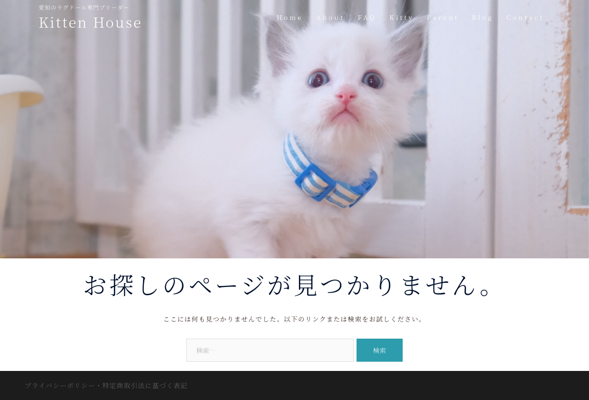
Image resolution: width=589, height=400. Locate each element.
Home (290, 17)
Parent (443, 17)
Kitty (401, 17)
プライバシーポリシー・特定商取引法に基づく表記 (106, 385)
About (330, 17)
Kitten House (91, 22)
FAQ (367, 17)
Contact (525, 17)
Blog (483, 17)
